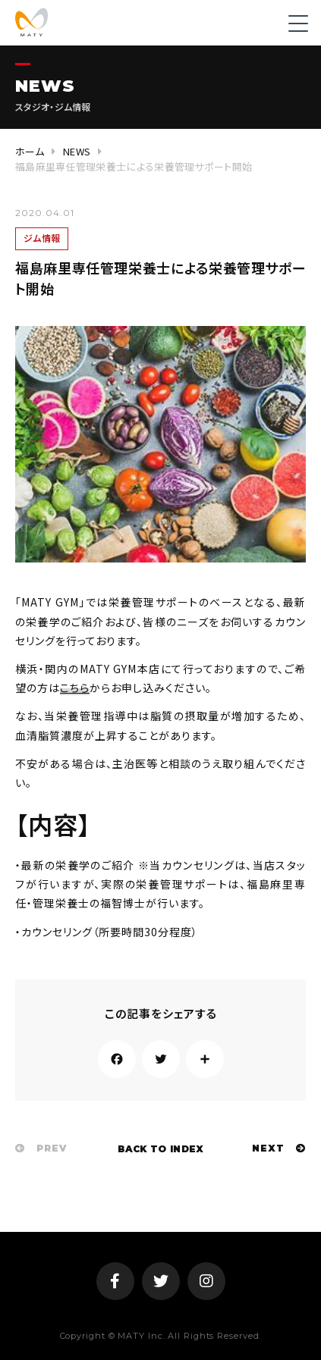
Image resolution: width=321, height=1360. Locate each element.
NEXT (279, 1148)
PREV (41, 1148)
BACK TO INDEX (161, 1149)
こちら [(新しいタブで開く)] (75, 687)
